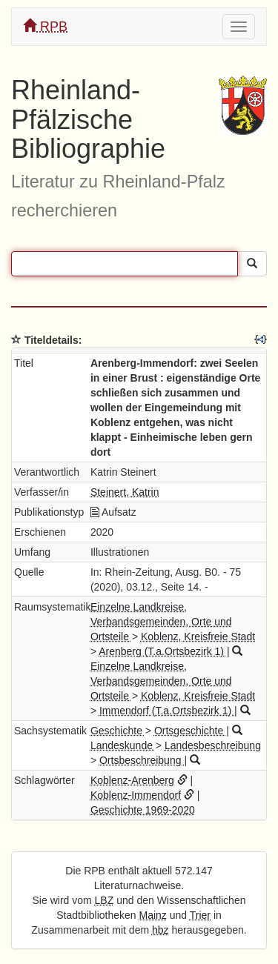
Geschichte (117, 731)
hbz (160, 930)
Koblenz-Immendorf (135, 795)
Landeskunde (123, 745)
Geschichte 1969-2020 (142, 810)
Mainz (153, 915)
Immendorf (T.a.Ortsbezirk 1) (166, 711)
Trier (200, 915)
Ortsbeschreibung (141, 760)
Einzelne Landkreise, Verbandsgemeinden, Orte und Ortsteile (161, 621)
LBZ (104, 900)
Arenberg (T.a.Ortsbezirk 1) (163, 651)
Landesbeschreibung (213, 745)
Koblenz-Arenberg (132, 780)
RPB (45, 26)
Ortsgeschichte (190, 731)
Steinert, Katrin (124, 492)
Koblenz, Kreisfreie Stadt (198, 636)
